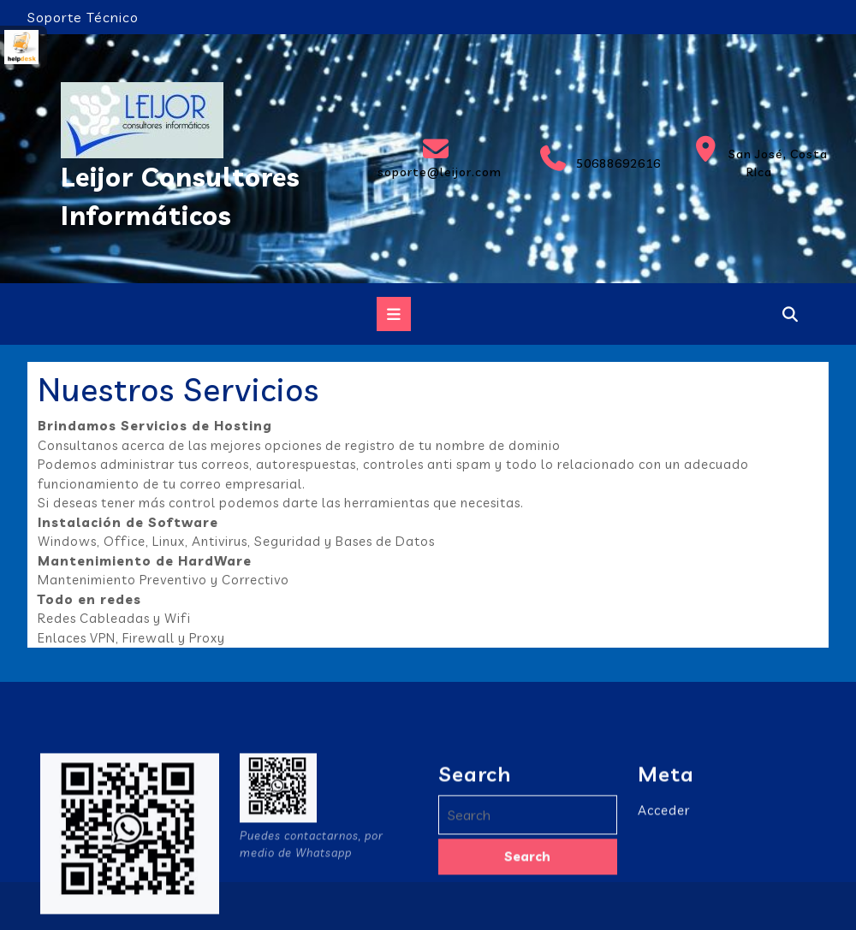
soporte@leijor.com (436, 158)
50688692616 (596, 158)
